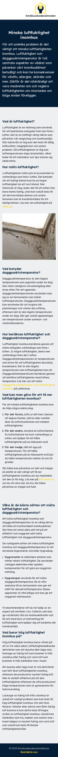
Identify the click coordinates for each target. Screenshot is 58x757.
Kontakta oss (29, 752)
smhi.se (7, 206)
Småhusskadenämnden (41, 9)
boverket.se (46, 479)
